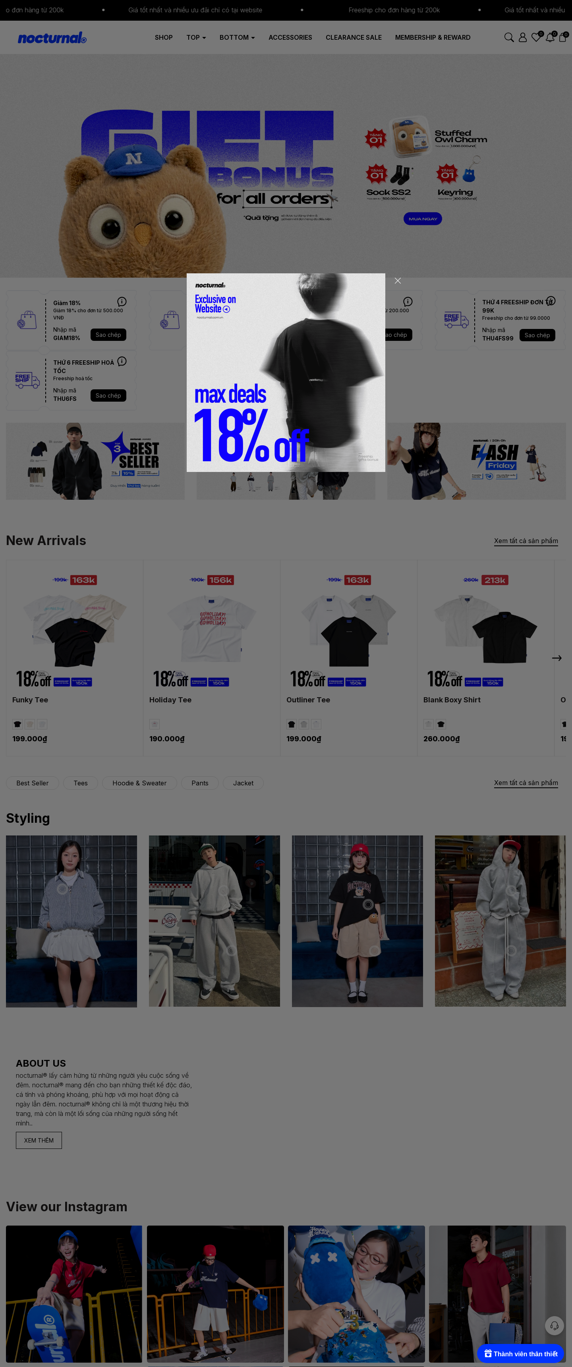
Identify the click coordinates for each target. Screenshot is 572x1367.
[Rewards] (520, 1353)
